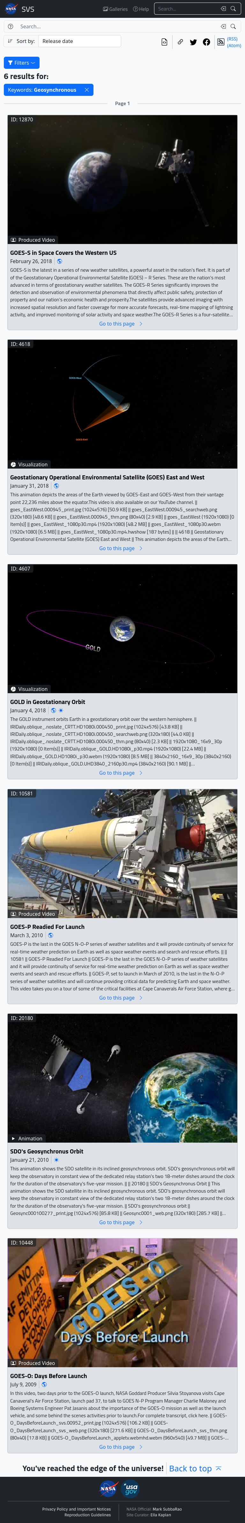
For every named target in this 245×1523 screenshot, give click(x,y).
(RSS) (232, 39)
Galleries (115, 9)
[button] (86, 90)
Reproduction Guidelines (87, 1515)
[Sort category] (79, 41)
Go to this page (121, 323)
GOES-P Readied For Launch (47, 926)
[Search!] (234, 9)
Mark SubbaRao (167, 1509)
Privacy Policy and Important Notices (76, 1509)
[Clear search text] (222, 9)
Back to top (195, 1468)
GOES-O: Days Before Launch (48, 1376)
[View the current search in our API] (164, 42)
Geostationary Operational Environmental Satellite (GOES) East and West (107, 477)
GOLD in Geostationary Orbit (47, 702)
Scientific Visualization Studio (28, 9)
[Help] (10, 26)
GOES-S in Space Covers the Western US (63, 252)
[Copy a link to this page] (180, 42)
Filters (21, 62)
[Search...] (185, 9)
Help (141, 9)
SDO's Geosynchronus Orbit (46, 1151)
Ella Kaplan (161, 1515)
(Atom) (234, 45)
